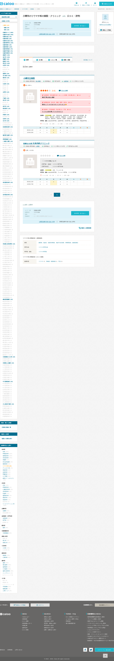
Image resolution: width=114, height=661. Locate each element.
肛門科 (4, 520)
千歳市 (6, 98)
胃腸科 (4, 459)
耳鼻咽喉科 (6, 533)
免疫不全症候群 (60, 242)
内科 (4, 451)
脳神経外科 (6, 495)
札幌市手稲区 (8, 51)
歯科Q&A (24, 627)
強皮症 (45, 242)
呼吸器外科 (6, 487)
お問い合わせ (18, 649)
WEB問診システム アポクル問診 (96, 627)
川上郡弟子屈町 (8, 404)
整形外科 (5, 497)
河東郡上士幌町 (8, 363)
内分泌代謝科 (6, 462)
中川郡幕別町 (8, 381)
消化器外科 (6, 491)
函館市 (6, 55)
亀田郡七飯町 (8, 135)
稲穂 (6, 27)
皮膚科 (4, 510)
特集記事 (24, 625)
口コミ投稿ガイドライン (72, 616)
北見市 (6, 65)
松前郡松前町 (8, 127)
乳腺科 (4, 493)
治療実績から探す (49, 621)
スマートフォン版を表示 (104, 650)
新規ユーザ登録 (86, 5)
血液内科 (5, 472)
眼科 (4, 527)
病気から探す (47, 616)
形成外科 (5, 499)
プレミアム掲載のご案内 (94, 619)
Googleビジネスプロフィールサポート (98, 636)
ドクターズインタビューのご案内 (97, 623)
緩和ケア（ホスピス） (8, 478)
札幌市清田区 (8, 53)
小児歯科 (5, 569)
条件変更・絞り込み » (80, 25)
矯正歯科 (5, 564)
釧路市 (6, 61)
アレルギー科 (6, 468)
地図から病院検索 (86, 228)
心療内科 (5, 557)
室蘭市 (6, 59)
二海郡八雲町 (8, 141)
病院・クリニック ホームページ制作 (97, 634)
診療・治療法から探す (50, 629)
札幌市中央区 (8, 34)
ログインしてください (105, 24)
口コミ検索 (25, 621)
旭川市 (6, 57)
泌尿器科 (5, 518)
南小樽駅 (38, 81)
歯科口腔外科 (6, 571)
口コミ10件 (64, 90)
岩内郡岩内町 (8, 182)
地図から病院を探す (7, 438)
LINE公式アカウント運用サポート (97, 638)
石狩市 (6, 118)
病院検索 (16, 9)
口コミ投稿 (25, 629)
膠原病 (40, 242)
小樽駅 (37, 146)
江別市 (6, 83)
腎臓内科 (5, 474)
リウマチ (41, 261)
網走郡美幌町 (8, 299)
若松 (6, 29)
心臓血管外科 (6, 489)
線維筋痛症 (75, 242)
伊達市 (6, 114)
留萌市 (6, 73)
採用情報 (9, 649)
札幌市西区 (7, 47)
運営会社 (2, 649)
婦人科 (4, 540)
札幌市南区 (7, 45)
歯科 (4, 562)
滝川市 (6, 100)
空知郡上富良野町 (9, 244)
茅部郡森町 (7, 139)
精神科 (4, 555)
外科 (4, 485)
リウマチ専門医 (43, 251)
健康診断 (5, 588)
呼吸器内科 (6, 453)
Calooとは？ (25, 616)
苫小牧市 (6, 75)
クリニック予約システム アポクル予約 (98, 625)
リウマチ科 (25, 9)
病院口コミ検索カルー (6, 9)
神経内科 (5, 470)
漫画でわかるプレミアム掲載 (95, 621)
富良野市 (6, 108)
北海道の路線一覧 (6, 427)
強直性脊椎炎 (51, 242)
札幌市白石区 (8, 40)
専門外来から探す (49, 625)
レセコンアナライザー (94, 629)
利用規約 (68, 621)
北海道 (32, 9)
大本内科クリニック (36, 143)
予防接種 (5, 586)
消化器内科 (6, 457)
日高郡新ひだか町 (9, 356)
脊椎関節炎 (68, 242)
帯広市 (6, 63)
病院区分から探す (49, 627)
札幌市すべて (8, 32)
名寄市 (6, 92)
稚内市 (6, 77)
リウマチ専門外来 (43, 247)
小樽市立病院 (29, 78)
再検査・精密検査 (51, 261)
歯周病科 (5, 567)
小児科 (4, 548)
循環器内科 (6, 455)
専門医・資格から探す (50, 623)
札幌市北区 (7, 36)
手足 (59, 261)
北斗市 (6, 120)
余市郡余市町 (8, 194)
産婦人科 (5, 542)
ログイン (95, 5)
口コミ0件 (62, 155)
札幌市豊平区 (8, 42)
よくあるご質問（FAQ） (72, 619)
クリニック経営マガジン (94, 632)
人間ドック (6, 590)
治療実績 (66, 81)
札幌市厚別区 (8, 49)
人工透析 (5, 476)
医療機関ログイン (104, 605)
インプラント (6, 573)
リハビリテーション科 (8, 503)
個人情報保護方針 (71, 623)
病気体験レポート (27, 623)
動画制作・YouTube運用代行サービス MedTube (101, 640)
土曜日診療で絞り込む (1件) (47, 34)
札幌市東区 (7, 38)
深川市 (6, 106)
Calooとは (76, 5)
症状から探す (47, 619)
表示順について (87, 60)
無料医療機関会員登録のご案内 (96, 616)
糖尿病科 (5, 464)
